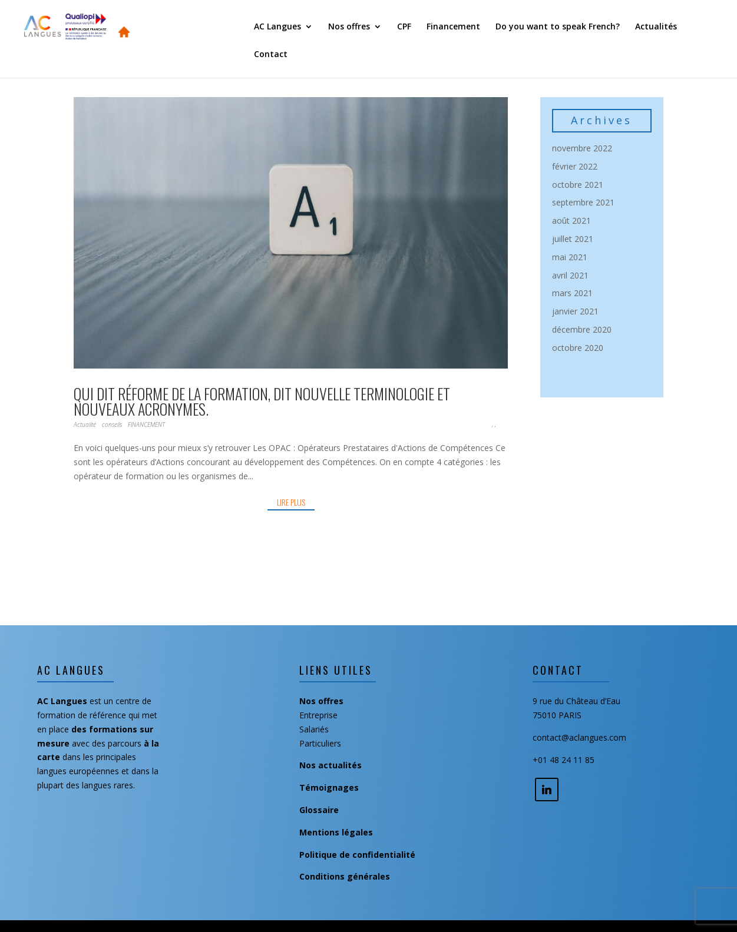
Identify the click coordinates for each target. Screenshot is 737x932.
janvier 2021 (575, 311)
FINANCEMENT (146, 424)
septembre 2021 (583, 202)
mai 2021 (569, 257)
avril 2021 (570, 275)
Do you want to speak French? (557, 27)
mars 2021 (572, 292)
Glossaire (319, 809)
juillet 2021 (572, 238)
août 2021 (571, 220)
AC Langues (277, 27)
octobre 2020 (577, 347)
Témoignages (329, 787)
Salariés (314, 729)
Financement (453, 27)
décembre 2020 (582, 329)
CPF (404, 27)
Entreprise (318, 715)
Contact (270, 54)
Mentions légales (336, 832)
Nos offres (349, 27)
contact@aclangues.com (579, 737)
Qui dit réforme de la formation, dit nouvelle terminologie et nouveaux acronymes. (262, 401)
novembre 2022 (582, 148)
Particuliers (320, 743)
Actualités (656, 27)
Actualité (85, 424)
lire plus (291, 502)
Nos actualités (330, 765)
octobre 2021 (577, 184)
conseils (112, 424)
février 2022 (574, 166)
